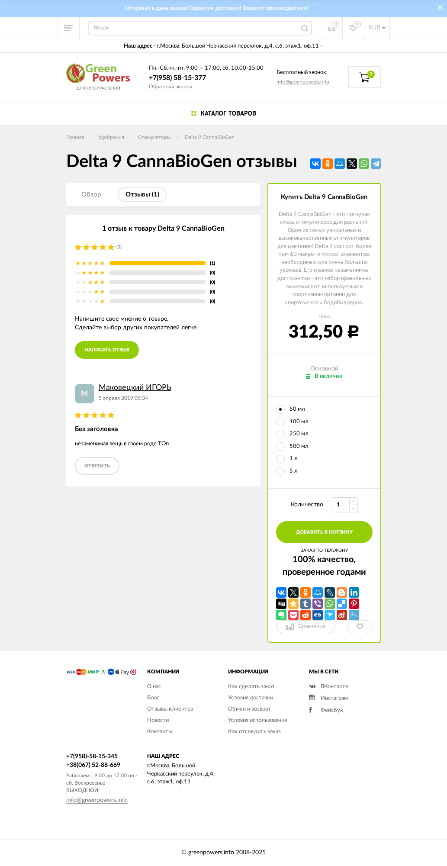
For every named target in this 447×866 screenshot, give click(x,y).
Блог (153, 698)
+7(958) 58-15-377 (177, 77)
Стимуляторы (154, 137)
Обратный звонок (170, 86)
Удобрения (111, 137)
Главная (75, 137)
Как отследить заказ (254, 731)
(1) (119, 247)
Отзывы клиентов (170, 709)
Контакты (159, 731)
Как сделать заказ (251, 686)
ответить (97, 466)
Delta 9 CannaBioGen (210, 137)
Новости (158, 720)
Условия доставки (250, 698)
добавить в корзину (324, 532)
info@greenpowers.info (303, 81)
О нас (154, 686)
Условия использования (257, 720)
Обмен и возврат (249, 709)
